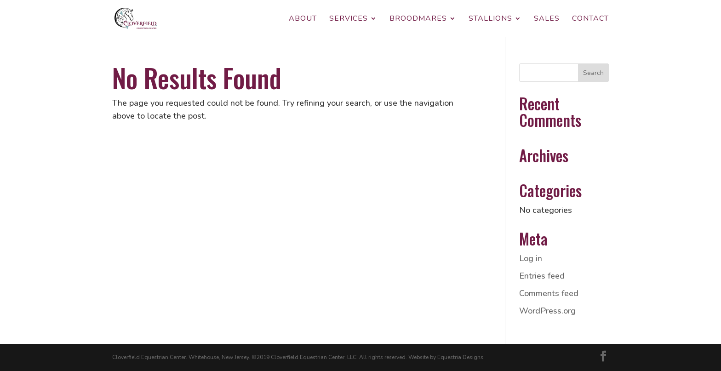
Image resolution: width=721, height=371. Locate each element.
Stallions (490, 19)
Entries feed (542, 275)
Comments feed (548, 293)
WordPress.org (547, 310)
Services (348, 19)
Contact (590, 19)
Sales (547, 19)
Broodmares (418, 19)
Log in (530, 258)
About (303, 19)
